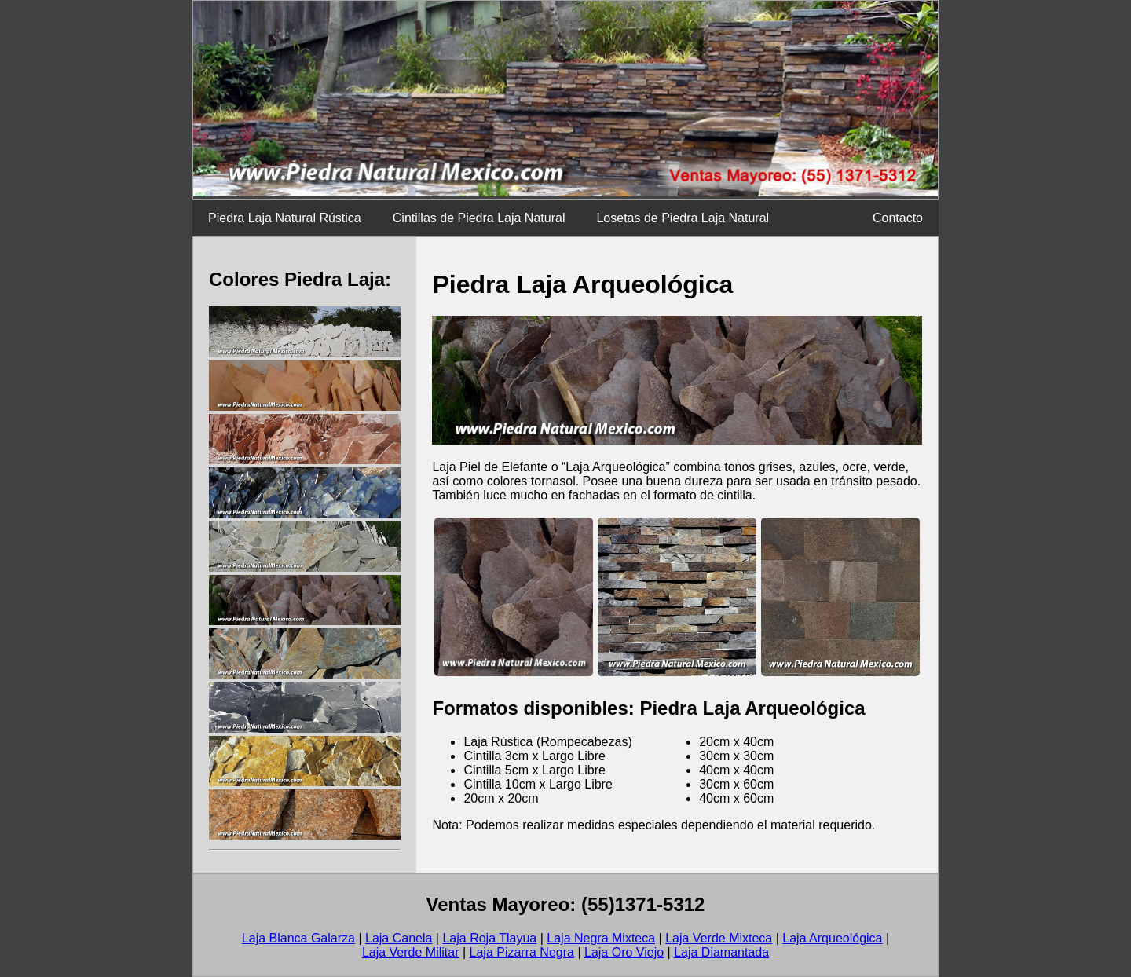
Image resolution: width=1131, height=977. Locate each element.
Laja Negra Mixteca (601, 938)
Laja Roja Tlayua (489, 938)
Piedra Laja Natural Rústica (284, 218)
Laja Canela (398, 938)
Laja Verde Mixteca (718, 938)
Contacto (898, 218)
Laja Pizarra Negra (522, 952)
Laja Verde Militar (410, 952)
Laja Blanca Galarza (298, 938)
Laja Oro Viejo (624, 952)
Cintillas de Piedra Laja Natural (479, 218)
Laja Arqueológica (832, 938)
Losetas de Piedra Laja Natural (682, 218)
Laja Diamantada (721, 952)
